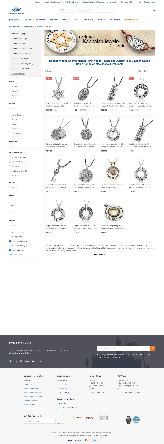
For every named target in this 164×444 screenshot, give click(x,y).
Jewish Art (54, 20)
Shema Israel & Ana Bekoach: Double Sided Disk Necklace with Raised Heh (84, 145)
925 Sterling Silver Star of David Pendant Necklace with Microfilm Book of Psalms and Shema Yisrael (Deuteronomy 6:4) (58, 104)
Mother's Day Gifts (131, 20)
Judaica (28, 20)
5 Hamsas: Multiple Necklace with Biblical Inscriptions (57, 145)
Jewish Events (88, 20)
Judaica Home (14, 27)
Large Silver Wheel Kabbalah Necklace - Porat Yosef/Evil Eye (85, 227)
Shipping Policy (62, 384)
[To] (33, 205)
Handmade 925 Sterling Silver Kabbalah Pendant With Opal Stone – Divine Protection (140, 145)
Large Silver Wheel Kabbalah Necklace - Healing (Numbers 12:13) (140, 104)
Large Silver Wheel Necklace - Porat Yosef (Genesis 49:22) (57, 227)
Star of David (115, 20)
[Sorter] (146, 71)
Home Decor (40, 20)
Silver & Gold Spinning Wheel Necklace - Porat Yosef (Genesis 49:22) (113, 227)
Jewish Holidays (30, 405)
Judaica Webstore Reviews (34, 396)
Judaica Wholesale (31, 388)
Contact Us (28, 384)
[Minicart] (154, 10)
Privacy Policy (115, 357)
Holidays (101, 20)
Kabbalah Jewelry (43, 27)
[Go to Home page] (16, 10)
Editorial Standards (31, 401)
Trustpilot (59, 424)
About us (27, 380)
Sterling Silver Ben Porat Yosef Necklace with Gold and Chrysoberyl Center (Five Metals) (113, 186)
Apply (14, 212)
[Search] (25, 108)
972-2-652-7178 (98, 392)
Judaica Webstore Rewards (92, 2)
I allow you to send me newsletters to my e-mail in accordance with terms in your (124, 356)
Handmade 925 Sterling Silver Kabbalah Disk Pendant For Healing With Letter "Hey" (84, 186)
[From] (16, 205)
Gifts (76, 20)
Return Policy (62, 388)
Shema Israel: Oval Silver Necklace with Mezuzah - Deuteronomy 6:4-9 (82, 104)
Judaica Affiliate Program (33, 392)
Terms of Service (63, 392)
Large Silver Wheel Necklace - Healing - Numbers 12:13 (140, 186)
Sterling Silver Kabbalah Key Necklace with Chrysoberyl (56, 186)
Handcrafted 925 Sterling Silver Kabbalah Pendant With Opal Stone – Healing (113, 104)
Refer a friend (71, 2)
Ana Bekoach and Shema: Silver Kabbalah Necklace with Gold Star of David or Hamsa (113, 145)
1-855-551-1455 (126, 392)
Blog (139, 2)
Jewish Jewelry (14, 20)
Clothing (66, 20)
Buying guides (149, 2)
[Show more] (15, 175)
